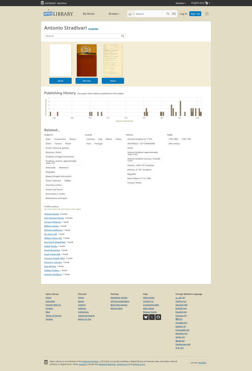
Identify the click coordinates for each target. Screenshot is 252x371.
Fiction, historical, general (57, 148)
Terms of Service (53, 315)
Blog (48, 311)
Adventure (63, 167)
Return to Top (84, 319)
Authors (82, 304)
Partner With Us (53, 304)
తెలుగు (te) (180, 340)
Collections (83, 311)
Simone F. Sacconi (53, 262)
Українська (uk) (183, 344)
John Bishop (50, 266)
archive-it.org (138, 364)
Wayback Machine (107, 364)
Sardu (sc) (180, 337)
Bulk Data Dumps (119, 304)
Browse (110, 13)
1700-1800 (173, 139)
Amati (130, 148)
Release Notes (150, 311)
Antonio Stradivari (53, 274)
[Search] (150, 14)
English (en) (181, 308)
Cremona (91, 139)
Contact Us (148, 301)
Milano (109, 139)
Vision (48, 297)
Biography (50, 172)
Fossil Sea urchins (54, 185)
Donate (181, 3)
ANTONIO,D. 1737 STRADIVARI (141, 143)
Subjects (82, 308)
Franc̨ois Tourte (134, 182)
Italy (100, 139)
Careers (49, 308)
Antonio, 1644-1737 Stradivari (140, 165)
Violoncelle (50, 167)
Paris (89, 143)
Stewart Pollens (51, 270)
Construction (60, 139)
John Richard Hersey (54, 218)
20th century (174, 143)
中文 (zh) (180, 347)
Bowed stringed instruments (58, 176)
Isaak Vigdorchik (52, 254)
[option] (60, 64)
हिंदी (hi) (179, 319)
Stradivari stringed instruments (60, 156)
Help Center (149, 297)
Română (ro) (181, 333)
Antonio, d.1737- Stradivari (139, 169)
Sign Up (195, 13)
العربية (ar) (180, 297)
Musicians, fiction (53, 152)
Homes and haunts (54, 189)
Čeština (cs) (181, 301)
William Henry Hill (53, 238)
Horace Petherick (52, 222)
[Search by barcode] (174, 13)
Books (81, 301)
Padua (118, 139)
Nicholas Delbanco (53, 230)
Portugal (98, 143)
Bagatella (131, 174)
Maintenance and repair (56, 198)
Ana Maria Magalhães (54, 242)
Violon (48, 143)
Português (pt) (182, 329)
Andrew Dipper (51, 213)
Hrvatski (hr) (181, 322)
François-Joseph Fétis (54, 258)
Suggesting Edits (151, 304)
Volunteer (50, 301)
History (72, 139)
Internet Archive (90, 361)
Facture (58, 143)
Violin (48, 139)
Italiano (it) (181, 326)
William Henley (51, 226)
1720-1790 (186, 139)
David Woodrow (52, 250)
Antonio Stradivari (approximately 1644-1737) (142, 153)
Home (81, 297)
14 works (93, 28)
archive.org (122, 364)
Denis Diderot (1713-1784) (139, 178)
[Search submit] (168, 13)
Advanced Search (86, 315)
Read (60, 80)
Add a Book (148, 308)
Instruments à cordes (55, 194)
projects (82, 364)
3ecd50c (202, 362)
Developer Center (119, 297)
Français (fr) (181, 315)
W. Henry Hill (50, 234)
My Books (89, 13)
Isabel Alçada (50, 246)
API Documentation (120, 301)
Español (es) (181, 311)
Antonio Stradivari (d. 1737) (139, 139)
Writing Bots (116, 308)
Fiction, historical (53, 180)
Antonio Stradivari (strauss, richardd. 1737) (143, 159)
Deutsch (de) (182, 304)
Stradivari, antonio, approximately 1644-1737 (61, 162)
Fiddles (67, 180)
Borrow (86, 80)
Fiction (68, 143)
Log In (183, 13)
